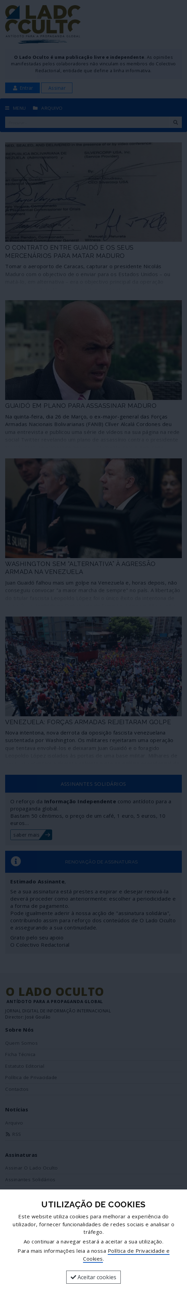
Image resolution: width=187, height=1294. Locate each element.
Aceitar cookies (93, 1277)
